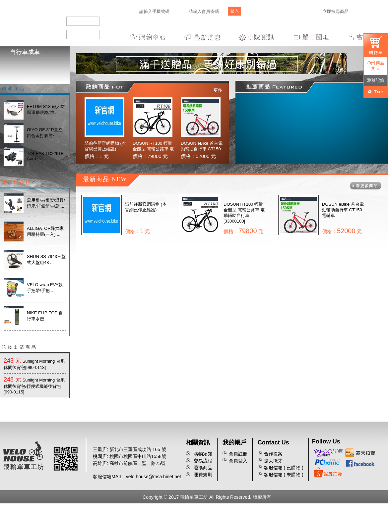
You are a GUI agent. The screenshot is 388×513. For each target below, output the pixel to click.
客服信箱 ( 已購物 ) (283, 467)
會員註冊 (238, 453)
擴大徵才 (273, 460)
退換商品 (203, 467)
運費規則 (203, 474)
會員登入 (238, 460)
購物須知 (203, 453)
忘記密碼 (267, 12)
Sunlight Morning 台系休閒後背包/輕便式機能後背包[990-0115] (34, 386)
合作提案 (273, 453)
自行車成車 (29, 52)
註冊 (253, 12)
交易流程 (203, 460)
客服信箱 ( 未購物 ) (283, 474)
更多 (218, 90)
